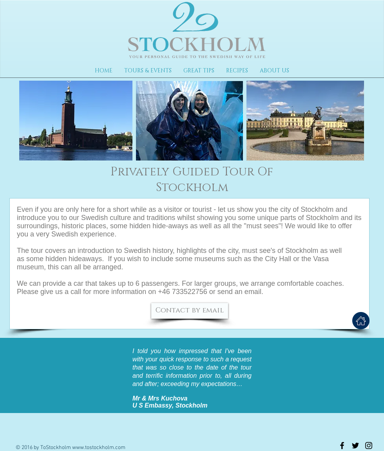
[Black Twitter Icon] (355, 445)
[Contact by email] (189, 311)
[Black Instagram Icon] (368, 445)
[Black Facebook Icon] (342, 445)
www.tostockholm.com (98, 447)
